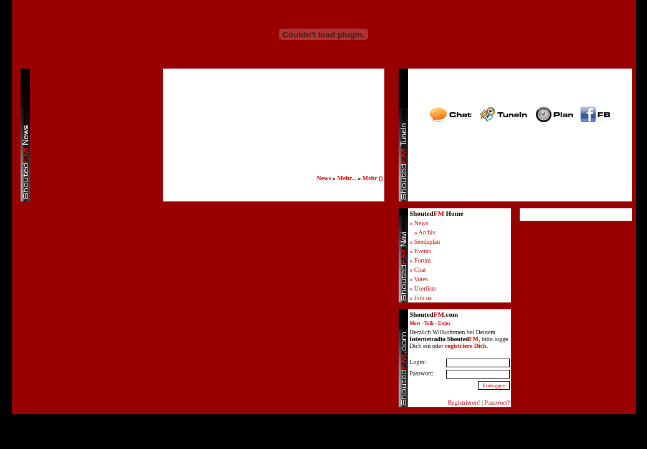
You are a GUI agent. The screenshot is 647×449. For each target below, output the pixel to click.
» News (418, 223)
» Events (420, 251)
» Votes (418, 279)
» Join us (420, 297)
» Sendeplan (424, 241)
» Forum (420, 260)
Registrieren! (463, 402)
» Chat (417, 269)
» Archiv (425, 232)
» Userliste (422, 288)
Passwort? (497, 402)
